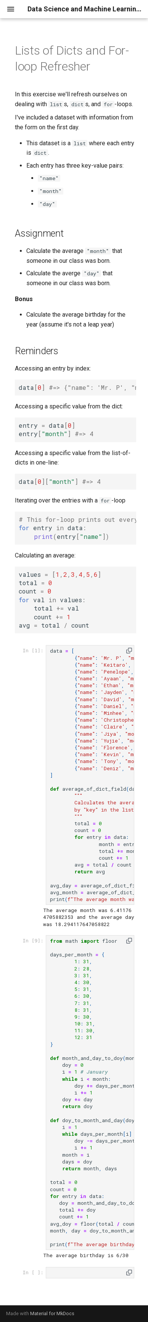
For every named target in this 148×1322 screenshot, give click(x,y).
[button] (129, 650)
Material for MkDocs (52, 1313)
